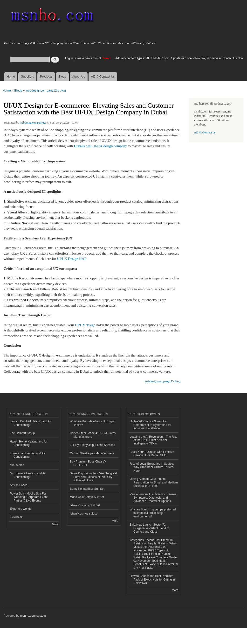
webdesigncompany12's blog (46, 90)
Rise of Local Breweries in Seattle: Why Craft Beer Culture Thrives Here (152, 467)
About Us (78, 76)
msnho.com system (33, 615)
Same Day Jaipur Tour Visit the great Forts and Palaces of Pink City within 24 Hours (93, 477)
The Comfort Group (22, 433)
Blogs (62, 76)
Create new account (88, 58)
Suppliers (27, 76)
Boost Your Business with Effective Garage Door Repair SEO (152, 453)
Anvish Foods (18, 485)
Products (46, 76)
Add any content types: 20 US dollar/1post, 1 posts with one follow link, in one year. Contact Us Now (179, 58)
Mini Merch (17, 465)
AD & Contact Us (103, 76)
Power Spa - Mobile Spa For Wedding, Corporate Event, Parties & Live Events (29, 497)
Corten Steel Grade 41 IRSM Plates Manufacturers (93, 434)
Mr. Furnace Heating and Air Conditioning (28, 475)
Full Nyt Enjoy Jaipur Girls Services (92, 445)
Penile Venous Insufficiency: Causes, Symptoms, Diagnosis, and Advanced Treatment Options (153, 498)
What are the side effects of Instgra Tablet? (92, 423)
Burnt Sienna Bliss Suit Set (87, 488)
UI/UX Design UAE (71, 259)
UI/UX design (85, 325)
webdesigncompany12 (33, 122)
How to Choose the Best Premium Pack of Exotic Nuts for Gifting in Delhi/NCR (152, 579)
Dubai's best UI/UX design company (100, 146)
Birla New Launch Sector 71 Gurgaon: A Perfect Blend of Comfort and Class (149, 528)
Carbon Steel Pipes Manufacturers (92, 453)
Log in (69, 58)
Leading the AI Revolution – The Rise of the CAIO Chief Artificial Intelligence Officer (154, 440)
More (55, 524)
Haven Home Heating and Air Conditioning (28, 443)
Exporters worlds (20, 508)
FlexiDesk (16, 517)
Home (11, 76)
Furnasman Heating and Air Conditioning (27, 455)
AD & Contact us (204, 132)
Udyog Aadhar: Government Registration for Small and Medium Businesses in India (154, 482)
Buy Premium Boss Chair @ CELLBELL (88, 463)
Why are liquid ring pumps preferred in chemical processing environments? (153, 513)
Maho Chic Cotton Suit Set (87, 497)
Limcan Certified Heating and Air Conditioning (30, 423)
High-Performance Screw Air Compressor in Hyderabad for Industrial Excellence (150, 425)
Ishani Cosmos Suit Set (85, 505)
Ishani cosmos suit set (84, 513)
